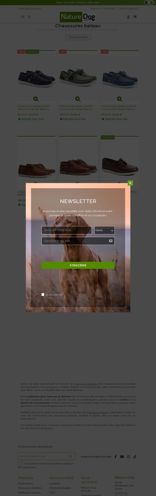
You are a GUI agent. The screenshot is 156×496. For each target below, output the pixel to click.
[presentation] (67, 254)
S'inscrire (78, 265)
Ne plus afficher (54, 294)
